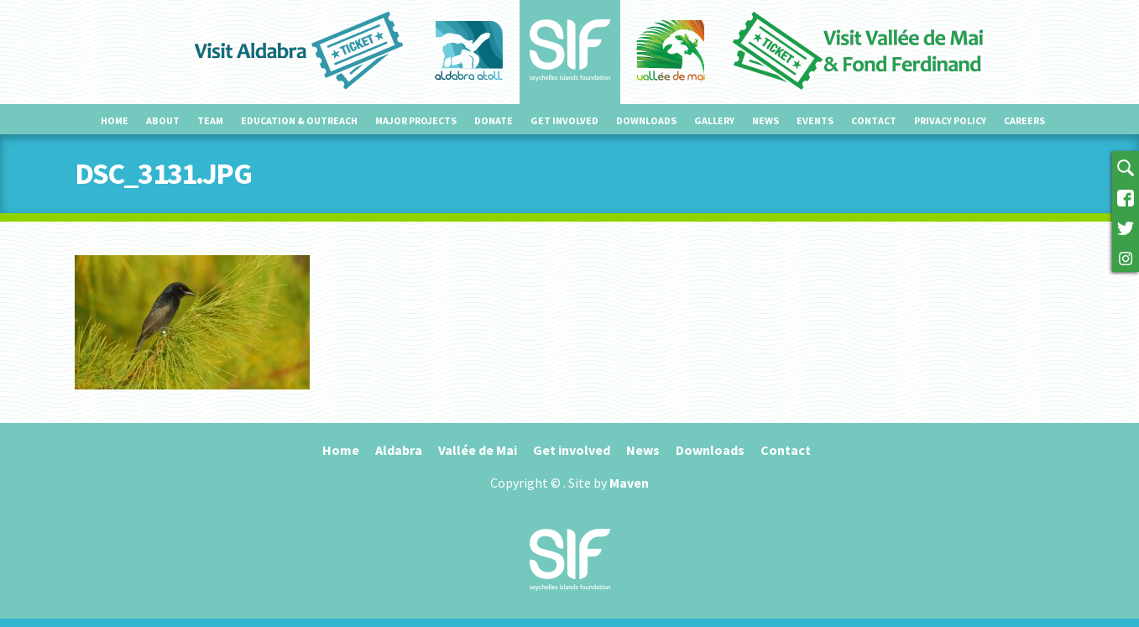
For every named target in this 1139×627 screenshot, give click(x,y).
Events (815, 120)
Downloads (646, 120)
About (163, 120)
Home (114, 120)
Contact (873, 120)
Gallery (714, 120)
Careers (1024, 120)
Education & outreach (299, 120)
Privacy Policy (950, 120)
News (765, 120)
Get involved (564, 120)
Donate (493, 120)
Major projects (416, 120)
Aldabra (398, 450)
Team (210, 120)
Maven (629, 482)
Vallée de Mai (477, 450)
